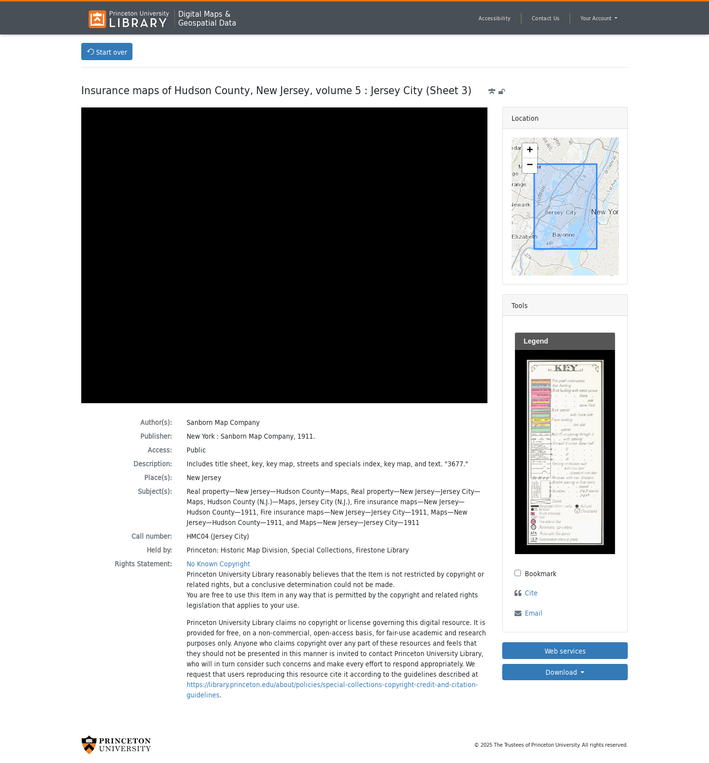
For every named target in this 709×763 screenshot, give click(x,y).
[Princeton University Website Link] (116, 745)
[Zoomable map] (565, 207)
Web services (565, 651)
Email (534, 613)
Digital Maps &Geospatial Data (207, 18)
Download (562, 672)
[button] (529, 150)
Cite (531, 593)
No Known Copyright (218, 563)
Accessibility (495, 18)
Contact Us (545, 18)
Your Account (596, 18)
